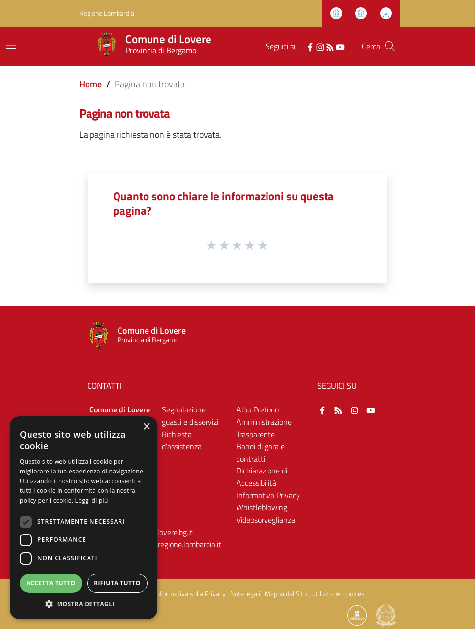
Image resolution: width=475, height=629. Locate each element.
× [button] (146, 427)
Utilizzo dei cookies (338, 593)
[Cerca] (390, 46)
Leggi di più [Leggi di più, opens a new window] (91, 500)
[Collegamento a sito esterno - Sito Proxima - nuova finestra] (357, 615)
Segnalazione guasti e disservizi (190, 416)
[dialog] (83, 517)
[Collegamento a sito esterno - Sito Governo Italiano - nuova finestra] (386, 615)
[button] (84, 604)
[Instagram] (320, 46)
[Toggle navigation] (11, 45)
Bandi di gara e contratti (261, 452)
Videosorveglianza (266, 520)
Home (90, 84)
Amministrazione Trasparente (264, 428)
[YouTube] (340, 46)
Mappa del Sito (286, 593)
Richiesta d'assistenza (182, 440)
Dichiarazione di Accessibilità (262, 477)
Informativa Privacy (268, 495)
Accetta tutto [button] (50, 583)
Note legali (245, 593)
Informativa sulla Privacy (190, 593)
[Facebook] (310, 46)
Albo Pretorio (258, 409)
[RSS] (330, 46)
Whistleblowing (262, 507)
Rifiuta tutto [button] (117, 583)
